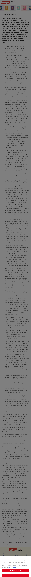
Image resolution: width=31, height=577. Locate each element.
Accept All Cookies (15, 571)
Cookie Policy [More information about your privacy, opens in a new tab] (12, 568)
